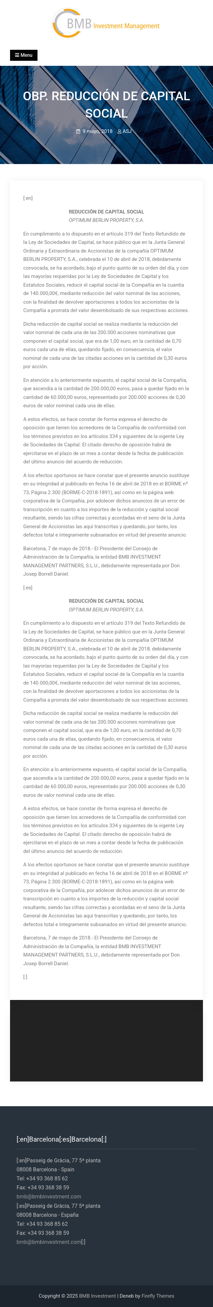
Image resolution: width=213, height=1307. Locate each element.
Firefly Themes (158, 1296)
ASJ (127, 131)
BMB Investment (97, 1296)
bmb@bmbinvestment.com (49, 1196)
